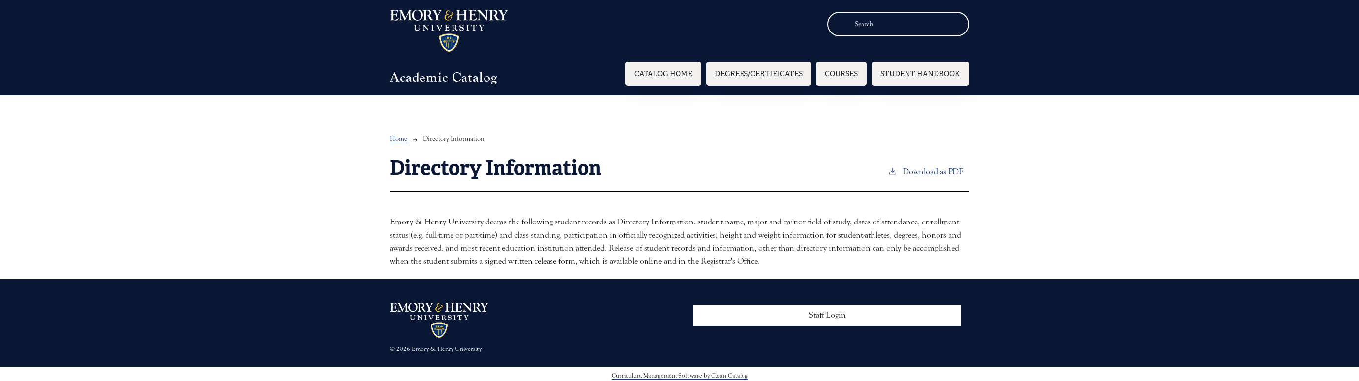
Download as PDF (925, 171)
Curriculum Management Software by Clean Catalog (680, 375)
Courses (841, 73)
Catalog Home (663, 73)
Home (398, 139)
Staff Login (827, 315)
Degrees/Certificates (759, 73)
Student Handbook (920, 73)
